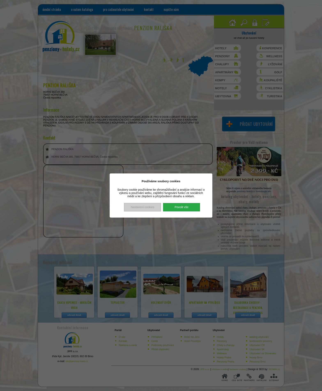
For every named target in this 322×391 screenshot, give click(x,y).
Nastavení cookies (142, 207)
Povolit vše (182, 207)
